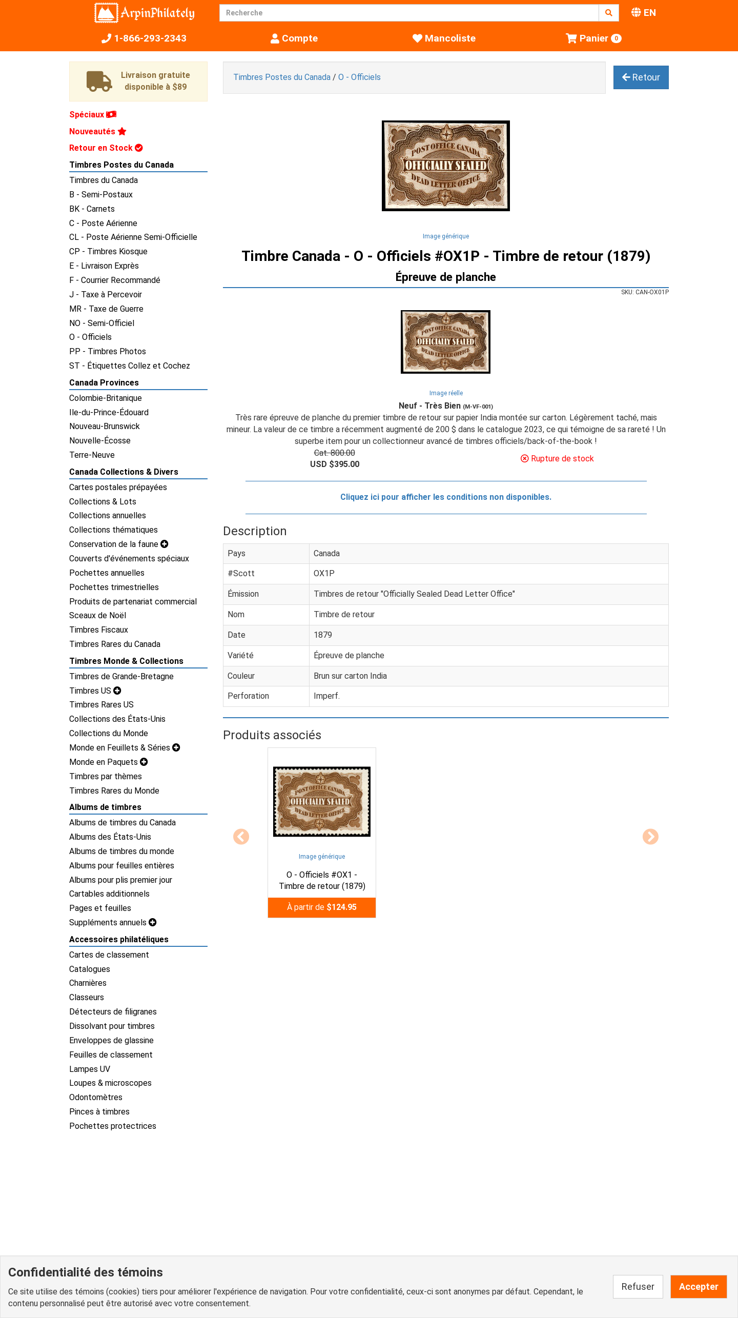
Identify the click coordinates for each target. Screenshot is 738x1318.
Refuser (638, 1286)
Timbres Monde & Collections (126, 661)
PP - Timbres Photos (107, 351)
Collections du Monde (108, 733)
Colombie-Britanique (105, 398)
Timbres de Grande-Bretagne (121, 676)
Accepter (699, 1286)
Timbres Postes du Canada (121, 165)
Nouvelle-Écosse (100, 440)
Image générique (446, 236)
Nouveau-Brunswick (104, 426)
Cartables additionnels (109, 894)
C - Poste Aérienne (103, 223)
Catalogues (89, 969)
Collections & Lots (102, 501)
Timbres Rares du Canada (114, 644)
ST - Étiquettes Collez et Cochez (129, 366)
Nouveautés (98, 131)
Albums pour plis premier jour (120, 880)
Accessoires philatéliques (119, 939)
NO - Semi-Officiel (101, 323)
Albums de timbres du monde (121, 851)
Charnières (88, 983)
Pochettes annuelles (107, 573)
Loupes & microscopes (110, 1083)
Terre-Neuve (92, 455)
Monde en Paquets (108, 762)
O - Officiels (90, 337)
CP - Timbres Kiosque (108, 251)
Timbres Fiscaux (98, 630)
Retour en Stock (106, 148)
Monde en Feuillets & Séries (124, 748)
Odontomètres (95, 1097)
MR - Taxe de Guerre (106, 309)
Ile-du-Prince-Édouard (109, 412)
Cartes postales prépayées (118, 487)
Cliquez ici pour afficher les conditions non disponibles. (445, 497)
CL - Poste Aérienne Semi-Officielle (133, 237)
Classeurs (86, 997)
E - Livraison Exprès (104, 266)
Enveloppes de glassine (111, 1040)
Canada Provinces (104, 383)
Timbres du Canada (103, 180)
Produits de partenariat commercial (133, 601)
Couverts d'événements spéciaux (129, 558)
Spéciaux (92, 114)
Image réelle (446, 393)
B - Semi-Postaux (101, 194)
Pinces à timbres (99, 1112)
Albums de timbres (105, 807)
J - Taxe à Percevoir (105, 294)
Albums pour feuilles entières (121, 865)
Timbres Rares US (101, 704)
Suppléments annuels (113, 922)
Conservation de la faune (119, 544)
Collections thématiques (113, 530)
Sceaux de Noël (97, 615)
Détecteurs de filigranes (113, 1012)
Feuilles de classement (111, 1055)
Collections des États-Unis (117, 719)
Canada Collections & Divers (123, 472)
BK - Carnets (92, 209)
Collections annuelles (107, 515)
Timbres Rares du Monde (114, 791)
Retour (641, 77)
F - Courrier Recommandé (114, 280)
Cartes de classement (109, 955)
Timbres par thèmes (105, 776)
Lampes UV (89, 1069)
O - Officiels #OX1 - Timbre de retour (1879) (322, 880)
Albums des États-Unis (110, 837)
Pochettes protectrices (112, 1126)
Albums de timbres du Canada (122, 822)
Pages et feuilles (100, 908)
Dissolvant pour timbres (112, 1026)
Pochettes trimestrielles (114, 587)
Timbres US (95, 691)
